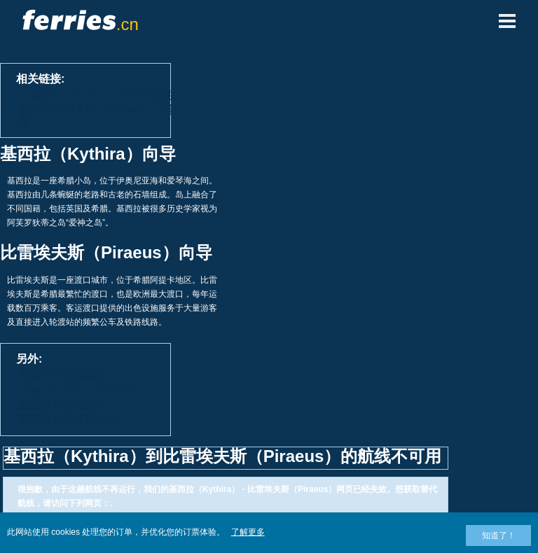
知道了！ (499, 535)
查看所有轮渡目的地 (68, 419)
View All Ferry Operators (78, 390)
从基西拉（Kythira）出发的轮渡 (97, 95)
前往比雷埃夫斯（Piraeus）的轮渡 (98, 115)
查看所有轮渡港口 (63, 404)
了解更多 (248, 532)
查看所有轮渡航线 (63, 375)
